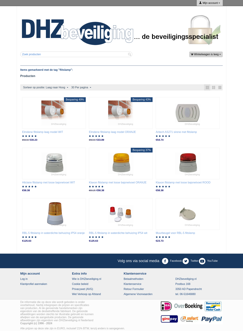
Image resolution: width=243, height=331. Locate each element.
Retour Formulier (134, 289)
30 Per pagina (81, 87)
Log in (24, 278)
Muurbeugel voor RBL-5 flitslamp (175, 233)
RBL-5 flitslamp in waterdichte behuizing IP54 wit (118, 233)
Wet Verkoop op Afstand (86, 294)
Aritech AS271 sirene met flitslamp (176, 132)
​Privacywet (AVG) (82, 289)
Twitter (190, 261)
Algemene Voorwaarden (138, 294)
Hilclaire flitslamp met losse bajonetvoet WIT (48, 182)
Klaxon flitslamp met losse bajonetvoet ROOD (183, 182)
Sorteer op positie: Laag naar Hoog (45, 87)
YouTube (208, 261)
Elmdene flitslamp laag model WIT (42, 132)
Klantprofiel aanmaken (33, 284)
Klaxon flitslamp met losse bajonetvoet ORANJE (117, 182)
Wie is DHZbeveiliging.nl (86, 278)
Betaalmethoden (133, 278)
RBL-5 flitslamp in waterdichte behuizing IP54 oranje (53, 233)
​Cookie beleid (80, 284)
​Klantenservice (132, 284)
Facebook (172, 261)
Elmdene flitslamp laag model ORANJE (112, 132)
